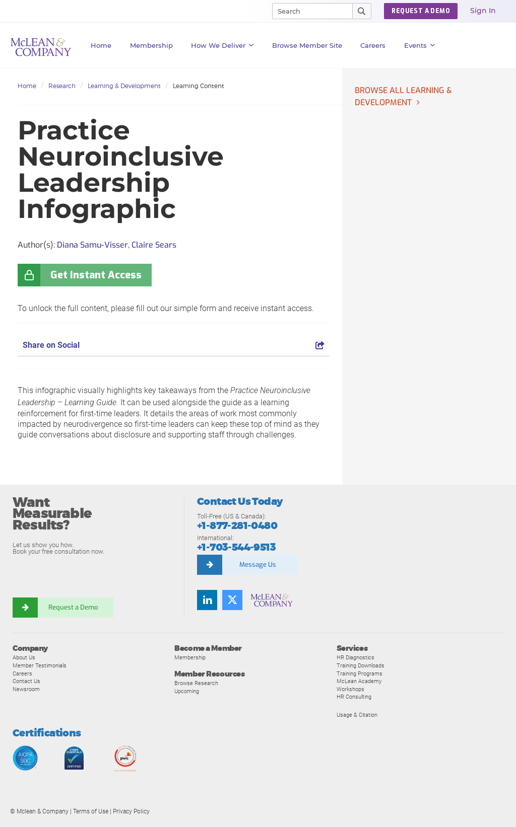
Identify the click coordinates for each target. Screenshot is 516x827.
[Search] (308, 11)
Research (62, 86)
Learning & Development (124, 86)
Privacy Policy (131, 811)
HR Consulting (354, 696)
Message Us (257, 564)
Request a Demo (73, 607)
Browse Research (196, 683)
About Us (24, 657)
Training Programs (359, 673)
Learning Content (198, 86)
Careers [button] (372, 45)
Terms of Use (90, 811)
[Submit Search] (362, 11)
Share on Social (174, 345)
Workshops (350, 689)
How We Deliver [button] (222, 45)
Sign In (483, 10)
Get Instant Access (96, 275)
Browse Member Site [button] (307, 45)
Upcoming (186, 691)
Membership (151, 45)
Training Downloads (360, 665)
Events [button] (419, 45)
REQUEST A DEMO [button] (421, 11)
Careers (22, 673)
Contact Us (26, 681)
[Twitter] (232, 600)
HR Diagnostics (355, 657)
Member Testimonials (40, 665)
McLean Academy (359, 681)
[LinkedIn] (207, 600)
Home (101, 45)
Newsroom (26, 689)
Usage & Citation (357, 714)
